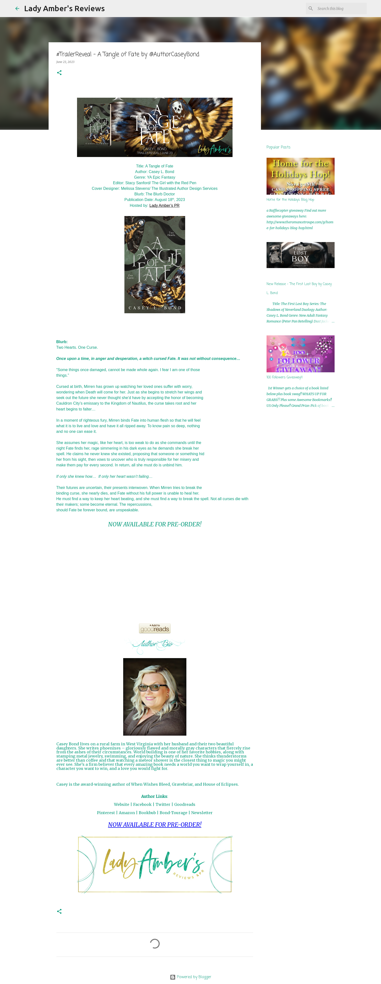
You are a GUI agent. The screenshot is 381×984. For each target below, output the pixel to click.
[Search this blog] (341, 8)
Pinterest (106, 812)
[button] (59, 73)
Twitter (163, 804)
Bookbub (147, 812)
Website (121, 804)
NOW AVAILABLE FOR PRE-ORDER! (154, 524)
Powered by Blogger (190, 977)
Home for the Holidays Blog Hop (290, 199)
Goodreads (184, 804)
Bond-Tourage (173, 812)
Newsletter (202, 812)
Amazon (127, 812)
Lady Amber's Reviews (64, 8)
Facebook (142, 804)
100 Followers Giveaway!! (285, 377)
